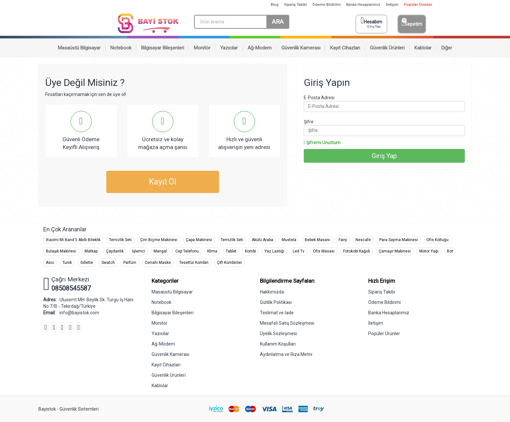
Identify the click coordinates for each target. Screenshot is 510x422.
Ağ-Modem (163, 344)
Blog (274, 5)
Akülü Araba (262, 240)
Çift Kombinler (229, 262)
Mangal (160, 251)
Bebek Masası (317, 240)
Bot (450, 251)
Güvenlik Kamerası (170, 354)
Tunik (67, 262)
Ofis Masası (324, 251)
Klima (212, 251)
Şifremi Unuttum (322, 142)
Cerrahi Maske (158, 262)
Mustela (289, 240)
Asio (50, 262)
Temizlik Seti (120, 240)
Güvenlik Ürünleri (169, 375)
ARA (278, 21)
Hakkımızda (272, 291)
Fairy (343, 240)
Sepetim (411, 22)
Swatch (108, 262)
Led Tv (298, 251)
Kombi (250, 251)
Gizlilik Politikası (276, 302)
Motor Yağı (428, 251)
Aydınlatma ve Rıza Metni (286, 354)
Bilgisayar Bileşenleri (173, 312)
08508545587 (71, 288)
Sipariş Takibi (295, 5)
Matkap (91, 251)
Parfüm (129, 262)
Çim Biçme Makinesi (158, 240)
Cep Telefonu (187, 251)
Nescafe (363, 240)
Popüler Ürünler (418, 5)
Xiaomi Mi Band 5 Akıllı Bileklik (73, 240)
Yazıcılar (160, 333)
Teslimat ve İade (277, 312)
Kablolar (160, 385)
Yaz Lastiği (274, 251)
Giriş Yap (384, 156)
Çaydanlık (115, 251)
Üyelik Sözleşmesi (278, 333)
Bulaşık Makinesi (61, 251)
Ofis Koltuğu (437, 240)
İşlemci (138, 251)
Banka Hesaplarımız (363, 5)
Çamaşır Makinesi (395, 251)
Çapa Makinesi (199, 240)
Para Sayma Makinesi (398, 240)
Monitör (160, 323)
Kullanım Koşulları (278, 344)
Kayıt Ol (162, 181)
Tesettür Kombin (193, 262)
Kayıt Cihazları (166, 364)
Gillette (86, 262)
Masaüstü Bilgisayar (172, 291)
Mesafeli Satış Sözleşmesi (287, 323)
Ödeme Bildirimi (326, 5)
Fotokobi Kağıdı (356, 251)
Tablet (231, 251)
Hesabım (372, 22)
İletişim (392, 5)
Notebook (161, 302)
